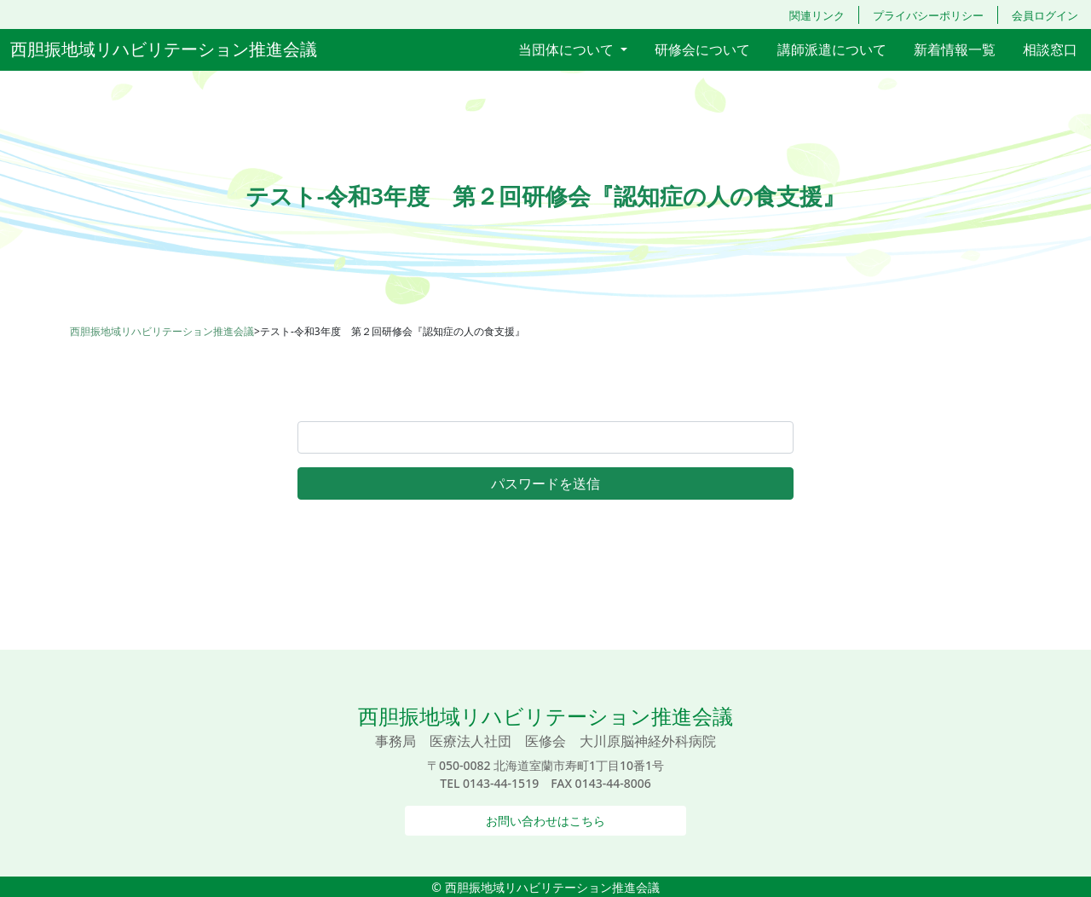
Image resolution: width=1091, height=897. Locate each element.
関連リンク (817, 15)
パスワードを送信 (545, 483)
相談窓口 (1050, 49)
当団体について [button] (567, 49)
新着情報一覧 (955, 49)
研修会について (702, 49)
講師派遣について (831, 49)
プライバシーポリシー (928, 15)
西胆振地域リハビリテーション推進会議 (163, 49)
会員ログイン (1045, 15)
